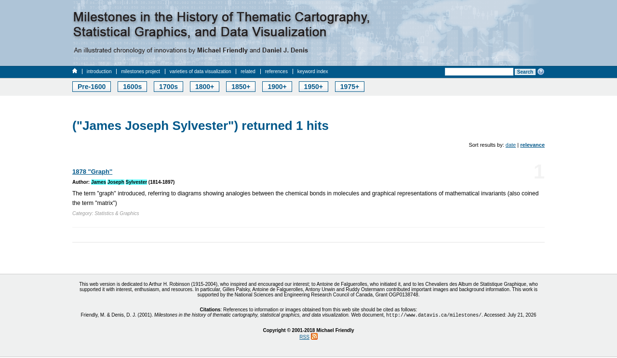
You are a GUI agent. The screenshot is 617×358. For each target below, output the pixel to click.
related (248, 71)
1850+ (240, 86)
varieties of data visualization (200, 71)
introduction (99, 71)
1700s (168, 86)
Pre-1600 (92, 86)
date (511, 145)
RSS (304, 338)
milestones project (140, 71)
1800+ (204, 86)
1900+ (277, 86)
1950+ (313, 86)
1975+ (349, 86)
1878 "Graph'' (92, 171)
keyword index (312, 71)
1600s (132, 86)
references (276, 71)
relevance (532, 145)
